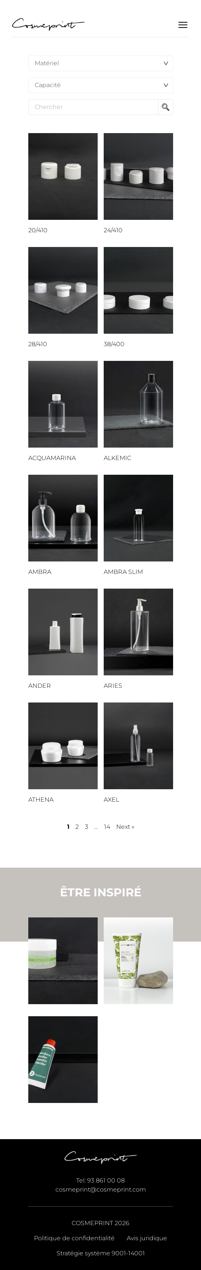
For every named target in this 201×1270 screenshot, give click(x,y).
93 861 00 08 (106, 1180)
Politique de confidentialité (74, 1238)
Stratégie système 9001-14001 (101, 1253)
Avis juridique (147, 1238)
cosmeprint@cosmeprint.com (100, 1189)
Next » (125, 826)
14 (107, 826)
